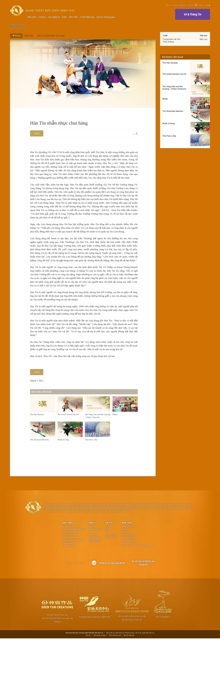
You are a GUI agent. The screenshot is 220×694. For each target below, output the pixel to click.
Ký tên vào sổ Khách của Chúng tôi (143, 618)
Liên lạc (190, 5)
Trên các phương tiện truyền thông (94, 596)
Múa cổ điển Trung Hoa (130, 582)
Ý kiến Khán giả (87, 17)
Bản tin (175, 5)
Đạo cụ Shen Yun (128, 596)
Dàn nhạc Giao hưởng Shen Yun (74, 585)
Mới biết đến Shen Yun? (71, 582)
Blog (106, 587)
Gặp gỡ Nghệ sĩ (68, 598)
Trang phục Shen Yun (129, 590)
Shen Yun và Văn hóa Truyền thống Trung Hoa (138, 601)
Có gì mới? (109, 582)
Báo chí (168, 5)
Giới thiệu (68, 578)
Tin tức (109, 578)
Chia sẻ (36, 133)
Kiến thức (183, 5)
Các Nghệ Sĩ (53, 17)
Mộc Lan (203, 39)
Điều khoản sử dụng (100, 691)
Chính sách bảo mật (115, 691)
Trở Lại (15, 35)
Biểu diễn (32, 17)
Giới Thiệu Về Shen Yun (95, 586)
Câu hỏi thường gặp (105, 17)
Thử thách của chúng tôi (71, 593)
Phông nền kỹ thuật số (129, 593)
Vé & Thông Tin (192, 14)
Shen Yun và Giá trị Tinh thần (73, 596)
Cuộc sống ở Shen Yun (71, 587)
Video (64, 17)
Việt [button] (207, 5)
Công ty (42, 17)
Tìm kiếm (199, 5)
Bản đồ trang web (129, 691)
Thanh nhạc (126, 587)
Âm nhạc (125, 585)
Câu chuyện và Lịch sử (130, 598)
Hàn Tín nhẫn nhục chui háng (50, 35)
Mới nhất (73, 17)
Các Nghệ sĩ (93, 589)
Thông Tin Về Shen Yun (71, 590)
